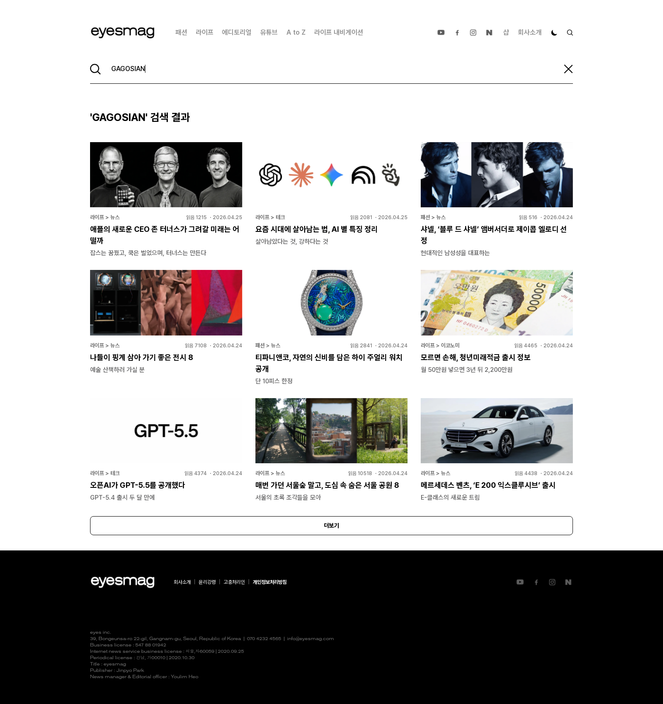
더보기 (331, 525)
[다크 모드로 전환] (554, 32)
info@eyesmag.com (310, 639)
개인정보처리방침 (270, 582)
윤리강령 (207, 582)
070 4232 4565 (264, 639)
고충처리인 (234, 582)
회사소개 (530, 32)
